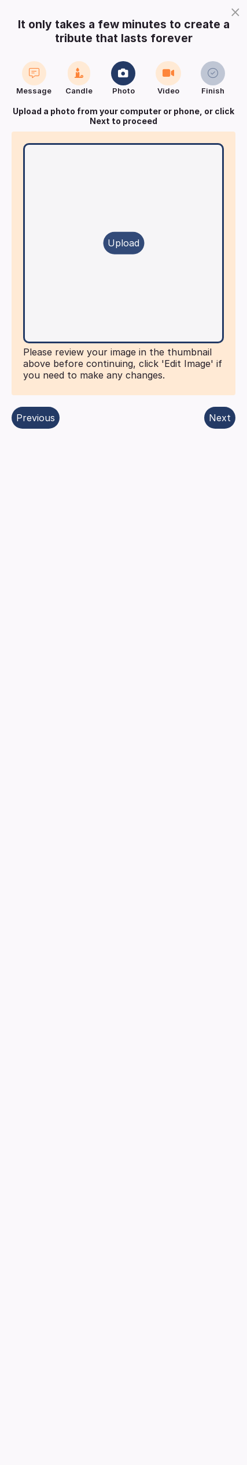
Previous (35, 418)
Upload (123, 243)
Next (220, 418)
